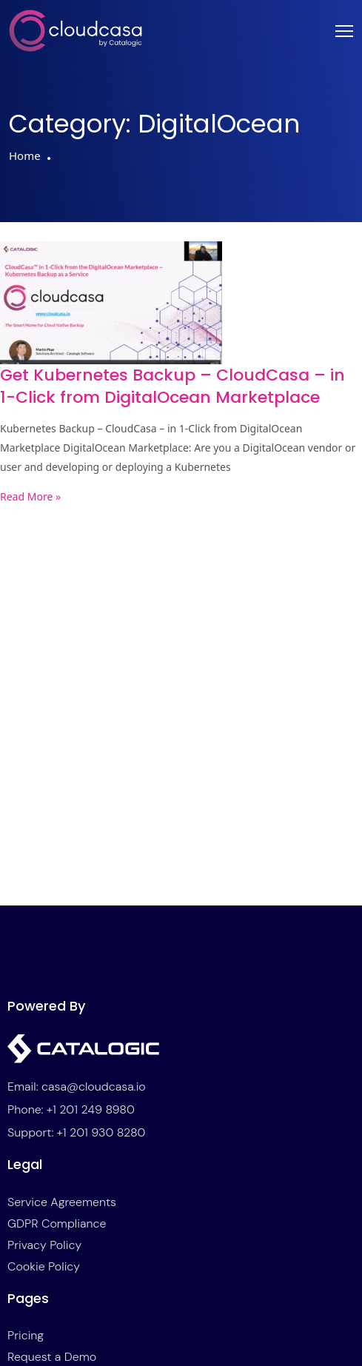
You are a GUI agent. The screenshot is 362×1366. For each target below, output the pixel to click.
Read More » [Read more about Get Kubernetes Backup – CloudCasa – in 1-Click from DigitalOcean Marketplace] (30, 496)
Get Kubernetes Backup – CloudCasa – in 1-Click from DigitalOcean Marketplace (172, 386)
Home (25, 155)
